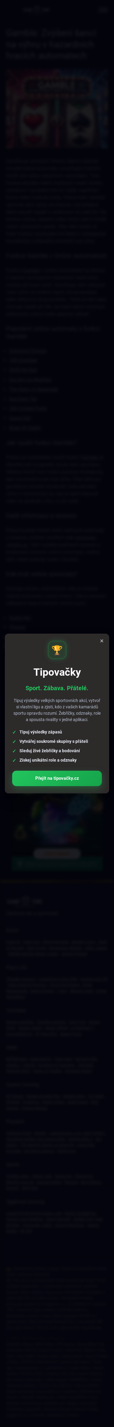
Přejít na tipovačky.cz (57, 776)
